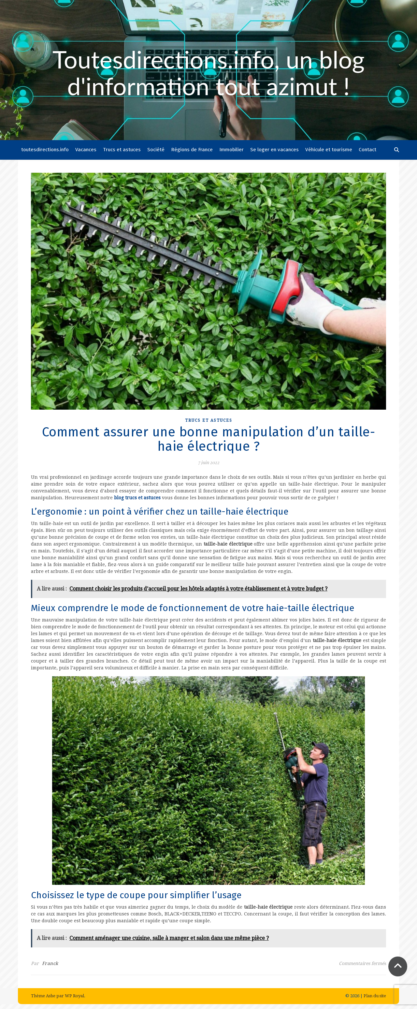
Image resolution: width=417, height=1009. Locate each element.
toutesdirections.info (45, 150)
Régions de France (192, 150)
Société (156, 150)
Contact (367, 150)
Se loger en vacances (274, 150)
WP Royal (74, 995)
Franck (50, 963)
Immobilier (231, 150)
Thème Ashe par (48, 995)
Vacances (85, 150)
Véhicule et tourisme (328, 150)
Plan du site (375, 995)
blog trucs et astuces (137, 497)
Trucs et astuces (122, 150)
